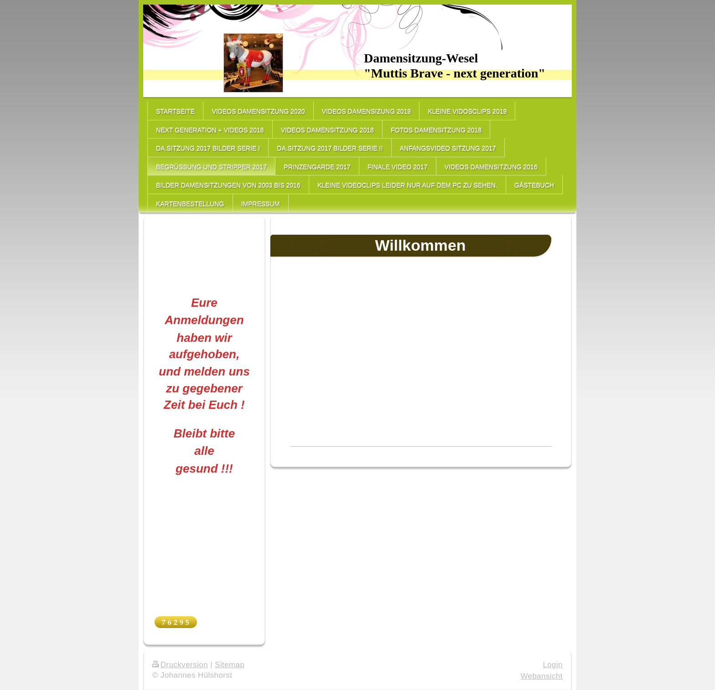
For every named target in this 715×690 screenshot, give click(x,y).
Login (553, 664)
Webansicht (542, 676)
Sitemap (229, 664)
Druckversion (180, 664)
